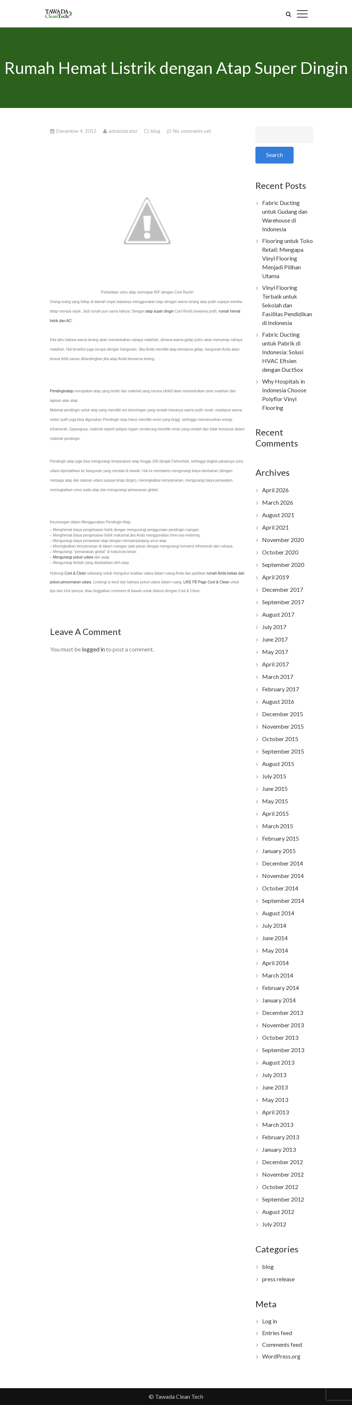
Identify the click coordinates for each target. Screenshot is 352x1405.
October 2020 (280, 552)
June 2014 (275, 937)
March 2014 (277, 975)
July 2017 (274, 626)
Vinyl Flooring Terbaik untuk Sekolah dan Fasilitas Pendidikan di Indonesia (287, 305)
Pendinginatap (61, 391)
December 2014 (282, 863)
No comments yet (192, 131)
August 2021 (278, 514)
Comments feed (282, 1344)
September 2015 (283, 751)
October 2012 (280, 1186)
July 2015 (274, 776)
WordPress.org (281, 1356)
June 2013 (275, 1087)
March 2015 (277, 825)
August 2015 (278, 763)
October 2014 (280, 888)
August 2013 (278, 1062)
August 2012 (278, 1211)
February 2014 (280, 987)
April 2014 (275, 962)
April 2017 (275, 664)
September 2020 (283, 564)
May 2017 (275, 651)
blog (156, 131)
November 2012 (283, 1174)
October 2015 (280, 738)
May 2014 (275, 950)
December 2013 (282, 1012)
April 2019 (275, 576)
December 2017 (282, 589)
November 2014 (283, 875)
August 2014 (278, 912)
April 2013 (275, 1112)
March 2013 (277, 1124)
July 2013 (274, 1074)
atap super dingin (159, 311)
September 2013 (283, 1049)
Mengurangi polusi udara (73, 557)
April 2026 (275, 489)
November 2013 (283, 1024)
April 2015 (275, 813)
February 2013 (280, 1136)
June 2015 (275, 788)
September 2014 (283, 900)
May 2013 (275, 1099)
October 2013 (280, 1037)
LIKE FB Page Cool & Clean (206, 582)
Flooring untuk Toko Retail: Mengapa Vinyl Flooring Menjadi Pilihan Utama (287, 258)
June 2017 (275, 639)
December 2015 (282, 713)
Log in (269, 1321)
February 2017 (280, 688)
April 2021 (275, 527)
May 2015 (275, 800)
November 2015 (283, 726)
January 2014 (279, 1000)
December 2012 (282, 1161)
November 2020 (283, 539)
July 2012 (274, 1224)
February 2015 (280, 838)
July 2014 (274, 925)
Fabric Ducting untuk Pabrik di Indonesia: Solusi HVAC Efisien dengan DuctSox (282, 352)
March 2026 (277, 502)
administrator (124, 131)
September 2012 (283, 1199)
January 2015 (279, 850)
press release (278, 1278)
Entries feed (277, 1332)
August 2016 (278, 701)
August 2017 (278, 614)
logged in (93, 649)
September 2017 (283, 601)
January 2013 (279, 1149)
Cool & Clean (75, 573)
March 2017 (277, 676)
